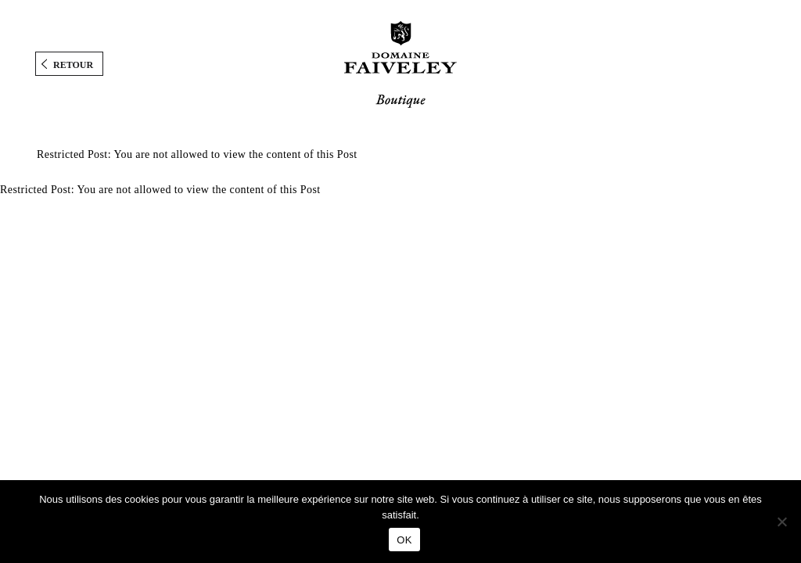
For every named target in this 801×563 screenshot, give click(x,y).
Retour (73, 64)
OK (404, 540)
